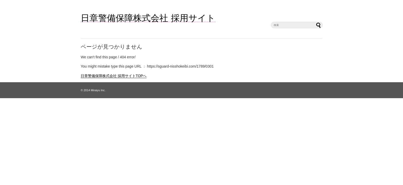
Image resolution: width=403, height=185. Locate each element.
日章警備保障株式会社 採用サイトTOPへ (113, 76)
